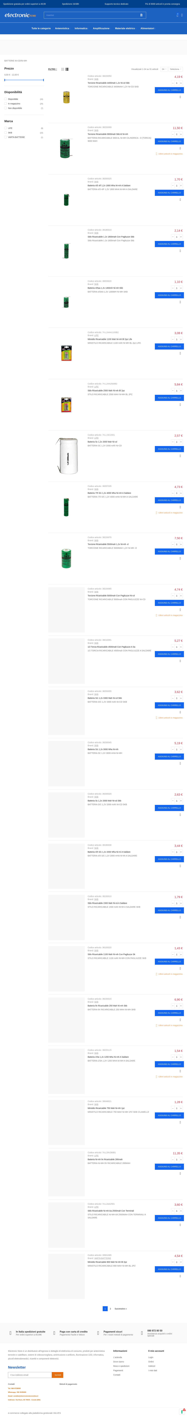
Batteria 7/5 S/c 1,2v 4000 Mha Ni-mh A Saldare (109, 493)
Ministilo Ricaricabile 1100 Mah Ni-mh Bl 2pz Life (110, 339)
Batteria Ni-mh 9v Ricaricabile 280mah (105, 1159)
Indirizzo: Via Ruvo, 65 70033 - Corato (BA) (24, 1400)
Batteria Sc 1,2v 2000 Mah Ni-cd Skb (104, 800)
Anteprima (180, 97)
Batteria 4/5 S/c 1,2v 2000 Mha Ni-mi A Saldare (109, 852)
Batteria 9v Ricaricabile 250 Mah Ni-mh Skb (107, 1006)
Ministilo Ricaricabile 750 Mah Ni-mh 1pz (106, 1108)
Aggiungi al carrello (169, 90)
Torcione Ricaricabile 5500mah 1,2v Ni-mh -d (108, 544)
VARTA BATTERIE (102, 1258)
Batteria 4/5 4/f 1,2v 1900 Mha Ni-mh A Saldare (109, 185)
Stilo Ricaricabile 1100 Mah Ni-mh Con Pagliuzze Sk (111, 954)
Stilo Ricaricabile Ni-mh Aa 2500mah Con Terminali (111, 1211)
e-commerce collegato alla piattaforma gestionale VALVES (34, 1413)
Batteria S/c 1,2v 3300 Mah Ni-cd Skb (105, 698)
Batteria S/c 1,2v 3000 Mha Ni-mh (103, 749)
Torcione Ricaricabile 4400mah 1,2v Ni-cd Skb (108, 83)
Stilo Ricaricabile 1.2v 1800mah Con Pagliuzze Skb (111, 237)
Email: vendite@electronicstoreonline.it (23, 1396)
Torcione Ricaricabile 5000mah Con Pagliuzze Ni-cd (111, 595)
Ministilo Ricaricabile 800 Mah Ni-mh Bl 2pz (107, 1262)
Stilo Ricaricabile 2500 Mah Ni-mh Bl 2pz (106, 390)
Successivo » (121, 1309)
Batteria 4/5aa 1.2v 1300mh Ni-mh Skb (105, 288)
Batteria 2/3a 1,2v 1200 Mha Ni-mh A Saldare (108, 1057)
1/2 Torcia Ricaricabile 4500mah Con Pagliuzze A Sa (111, 647)
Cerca (141, 15)
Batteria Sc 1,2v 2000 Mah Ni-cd (102, 442)
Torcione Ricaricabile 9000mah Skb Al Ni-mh (108, 134)
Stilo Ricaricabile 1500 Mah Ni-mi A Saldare (107, 903)
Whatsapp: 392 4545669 (17, 1392)
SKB (96, 79)
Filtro (52, 69)
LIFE (96, 335)
